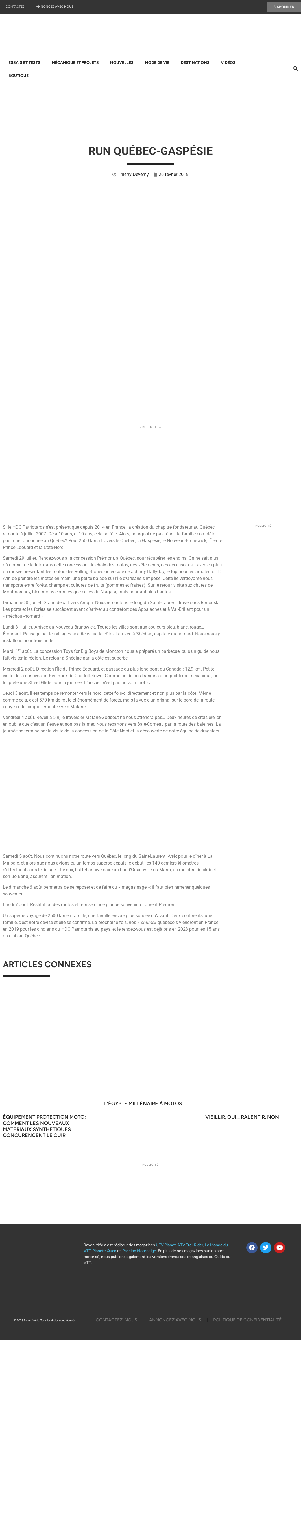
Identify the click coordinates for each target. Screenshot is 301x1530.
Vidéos (228, 62)
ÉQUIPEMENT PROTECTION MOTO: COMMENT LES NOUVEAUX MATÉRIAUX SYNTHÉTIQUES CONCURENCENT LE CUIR (44, 1126)
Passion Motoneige (139, 1250)
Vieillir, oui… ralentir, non (242, 1117)
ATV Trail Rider (190, 1245)
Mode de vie (157, 62)
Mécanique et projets (75, 62)
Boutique (18, 75)
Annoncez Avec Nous (54, 7)
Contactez (15, 7)
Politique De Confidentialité (247, 1320)
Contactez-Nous (116, 1320)
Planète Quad (104, 1250)
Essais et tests (24, 62)
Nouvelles (122, 62)
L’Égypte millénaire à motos (143, 1103)
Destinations (195, 62)
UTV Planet (166, 1245)
